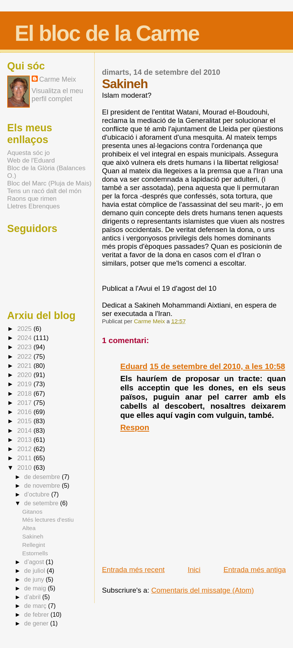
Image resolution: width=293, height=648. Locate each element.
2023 (25, 347)
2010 (25, 467)
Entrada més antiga (255, 570)
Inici (194, 570)
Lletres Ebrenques (33, 206)
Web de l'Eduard (31, 160)
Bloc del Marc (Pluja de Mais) (49, 183)
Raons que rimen (31, 198)
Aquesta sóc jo (28, 152)
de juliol (35, 570)
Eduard (133, 366)
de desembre (43, 476)
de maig (36, 588)
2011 (25, 458)
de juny (35, 579)
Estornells (35, 553)
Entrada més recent (133, 570)
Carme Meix (150, 321)
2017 (25, 402)
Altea (28, 528)
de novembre (43, 485)
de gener (37, 623)
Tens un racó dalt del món (44, 191)
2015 (25, 421)
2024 (25, 338)
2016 (25, 412)
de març (36, 605)
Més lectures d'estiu (48, 519)
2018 (25, 393)
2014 (25, 430)
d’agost (35, 561)
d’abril (33, 596)
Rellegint (33, 545)
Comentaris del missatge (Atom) (202, 590)
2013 (25, 439)
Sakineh (32, 536)
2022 (25, 356)
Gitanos (32, 511)
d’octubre (37, 494)
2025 (25, 328)
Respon (134, 427)
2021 (25, 365)
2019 (25, 384)
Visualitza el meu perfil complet (57, 95)
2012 (25, 449)
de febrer (37, 614)
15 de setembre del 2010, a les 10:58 (217, 366)
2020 (25, 375)
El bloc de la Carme (106, 33)
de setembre (42, 503)
